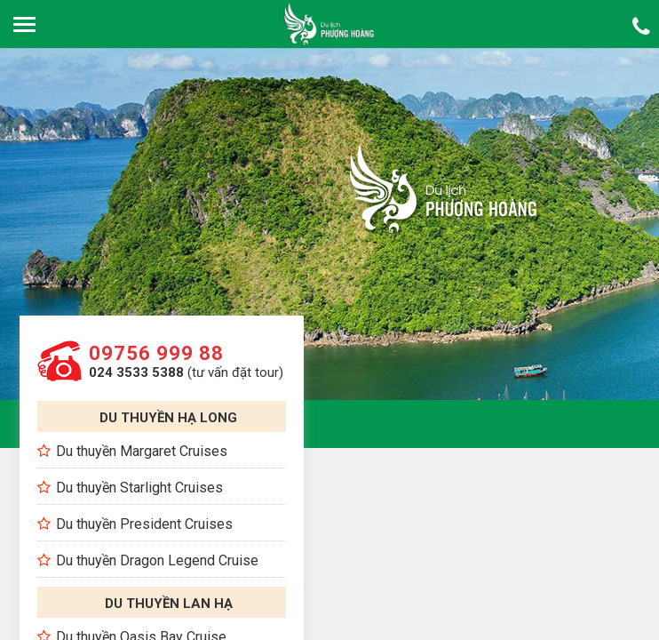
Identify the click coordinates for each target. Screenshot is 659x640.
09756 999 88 (156, 353)
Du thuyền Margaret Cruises (141, 451)
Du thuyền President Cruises (144, 524)
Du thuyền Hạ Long (168, 418)
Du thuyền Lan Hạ (169, 604)
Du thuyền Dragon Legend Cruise (157, 560)
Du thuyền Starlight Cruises (139, 487)
